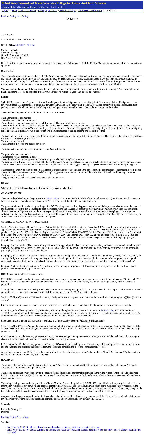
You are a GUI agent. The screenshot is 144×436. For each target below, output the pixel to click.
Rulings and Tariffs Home (24, 10)
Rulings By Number (19, 7)
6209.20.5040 (107, 310)
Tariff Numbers (58, 7)
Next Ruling (22, 16)
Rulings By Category (40, 7)
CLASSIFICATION (24, 45)
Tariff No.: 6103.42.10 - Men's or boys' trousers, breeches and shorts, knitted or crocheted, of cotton (53, 427)
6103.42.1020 (52, 198)
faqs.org (5, 7)
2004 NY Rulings (67, 10)
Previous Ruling (8, 16)
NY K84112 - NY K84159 (90, 10)
